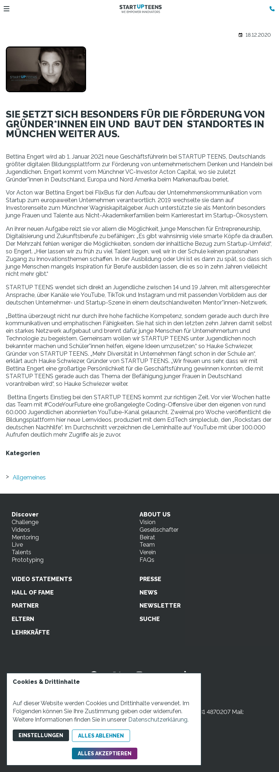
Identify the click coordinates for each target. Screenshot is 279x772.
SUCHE (150, 619)
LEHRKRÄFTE (31, 632)
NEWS (148, 592)
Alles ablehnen (101, 736)
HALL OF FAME (33, 592)
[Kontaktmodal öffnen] (270, 8)
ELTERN (23, 619)
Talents (21, 552)
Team (147, 544)
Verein (148, 552)
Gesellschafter (159, 529)
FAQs (147, 559)
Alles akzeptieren (105, 753)
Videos (21, 529)
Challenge (25, 522)
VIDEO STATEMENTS (42, 579)
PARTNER (25, 605)
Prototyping (28, 559)
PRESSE (150, 579)
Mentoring (25, 537)
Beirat (147, 537)
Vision (147, 522)
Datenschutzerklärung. (158, 719)
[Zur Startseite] (140, 9)
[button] (6, 8)
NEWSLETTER (160, 605)
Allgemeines (29, 477)
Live (17, 544)
